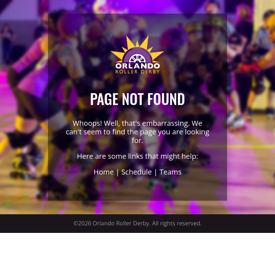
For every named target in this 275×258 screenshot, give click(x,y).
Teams (170, 172)
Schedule (136, 172)
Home (103, 172)
